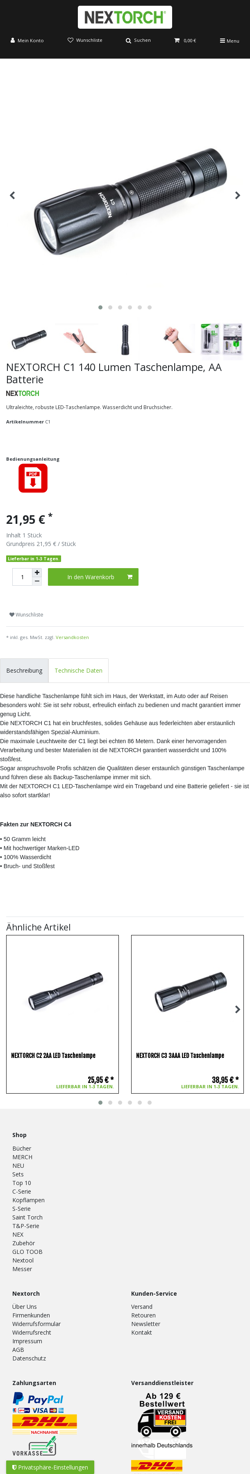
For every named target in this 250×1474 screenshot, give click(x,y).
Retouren (143, 1315)
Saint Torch (27, 1217)
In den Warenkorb (100, 577)
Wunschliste (26, 614)
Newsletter (145, 1324)
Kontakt (141, 1332)
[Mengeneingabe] (22, 577)
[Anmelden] (27, 40)
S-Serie (21, 1208)
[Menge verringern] (37, 581)
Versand (141, 1306)
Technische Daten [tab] (78, 670)
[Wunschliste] (85, 40)
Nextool (23, 1260)
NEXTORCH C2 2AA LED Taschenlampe (53, 1055)
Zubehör (23, 1243)
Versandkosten (72, 637)
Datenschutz (29, 1358)
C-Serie (21, 1191)
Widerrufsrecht (31, 1332)
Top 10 (21, 1183)
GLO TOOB (27, 1252)
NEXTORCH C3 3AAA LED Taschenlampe (180, 1055)
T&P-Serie (25, 1226)
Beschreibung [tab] (24, 670)
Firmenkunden (31, 1315)
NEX (17, 1234)
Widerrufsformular (36, 1324)
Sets (18, 1174)
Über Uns (24, 1306)
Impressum (27, 1341)
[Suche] (138, 40)
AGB (18, 1349)
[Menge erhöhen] (37, 572)
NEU (18, 1165)
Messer (22, 1269)
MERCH (22, 1157)
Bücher (21, 1148)
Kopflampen (28, 1200)
